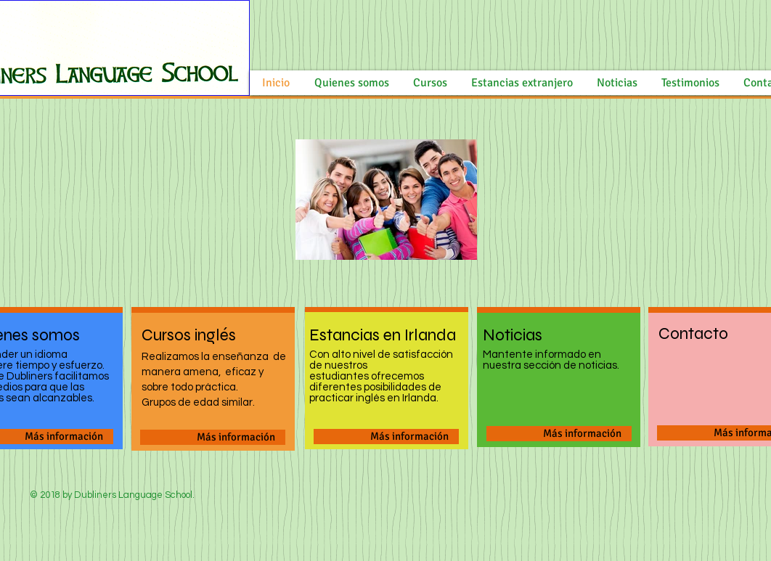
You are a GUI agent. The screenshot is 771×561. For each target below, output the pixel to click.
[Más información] (212, 437)
